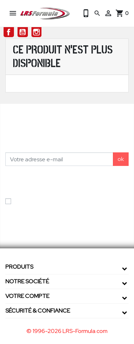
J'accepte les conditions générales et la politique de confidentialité (64, 205)
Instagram (36, 32)
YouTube (23, 32)
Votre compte (27, 296)
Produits (19, 266)
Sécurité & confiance (37, 310)
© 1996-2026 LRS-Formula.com (67, 331)
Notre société (27, 281)
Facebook (9, 32)
